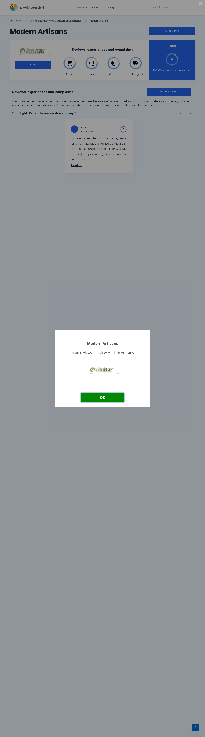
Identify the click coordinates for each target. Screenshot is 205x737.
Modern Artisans (102, 343)
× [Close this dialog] (200, 4)
